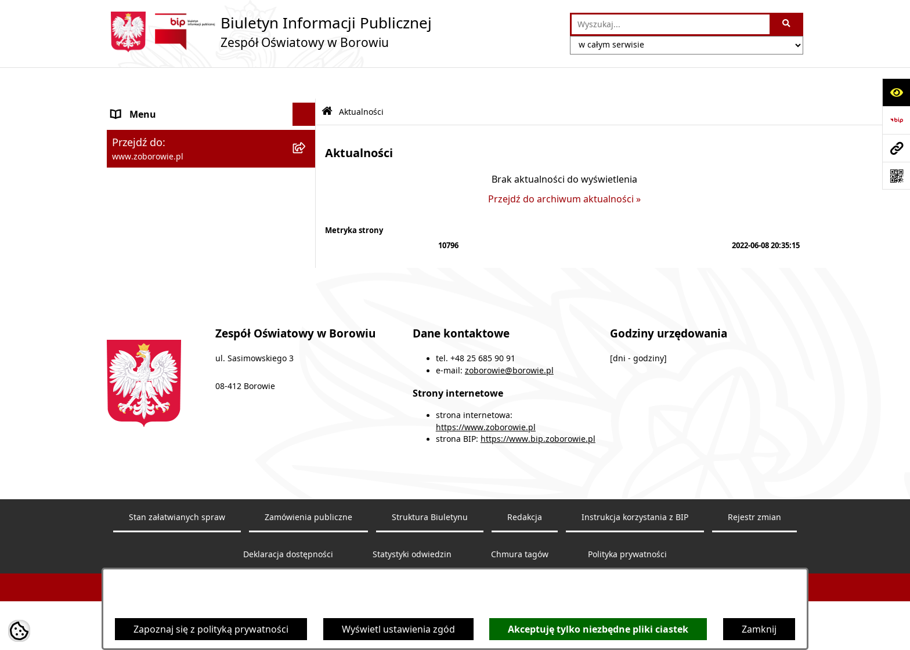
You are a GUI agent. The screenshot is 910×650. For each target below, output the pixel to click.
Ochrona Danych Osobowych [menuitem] (175, 222)
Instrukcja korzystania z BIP (635, 530)
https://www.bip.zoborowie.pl (538, 452)
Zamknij (759, 629)
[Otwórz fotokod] (896, 176)
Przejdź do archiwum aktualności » (564, 167)
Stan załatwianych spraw (177, 530)
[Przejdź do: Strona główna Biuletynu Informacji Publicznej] (327, 80)
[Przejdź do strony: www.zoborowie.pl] (896, 148)
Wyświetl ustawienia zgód (398, 629)
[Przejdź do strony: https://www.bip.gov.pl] (896, 120)
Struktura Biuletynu (430, 530)
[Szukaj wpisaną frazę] (787, 24)
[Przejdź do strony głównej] (269, 32)
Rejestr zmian (754, 530)
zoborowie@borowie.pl (509, 384)
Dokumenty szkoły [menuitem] (152, 129)
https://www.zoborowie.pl (486, 440)
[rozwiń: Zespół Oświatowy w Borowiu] (307, 106)
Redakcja (524, 530)
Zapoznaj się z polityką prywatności (210, 629)
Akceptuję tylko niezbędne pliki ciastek (598, 629)
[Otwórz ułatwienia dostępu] (896, 92)
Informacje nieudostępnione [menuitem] (174, 199)
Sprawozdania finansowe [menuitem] (166, 175)
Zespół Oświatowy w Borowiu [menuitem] (176, 106)
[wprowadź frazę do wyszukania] (670, 24)
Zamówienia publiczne (308, 530)
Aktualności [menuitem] (136, 152)
